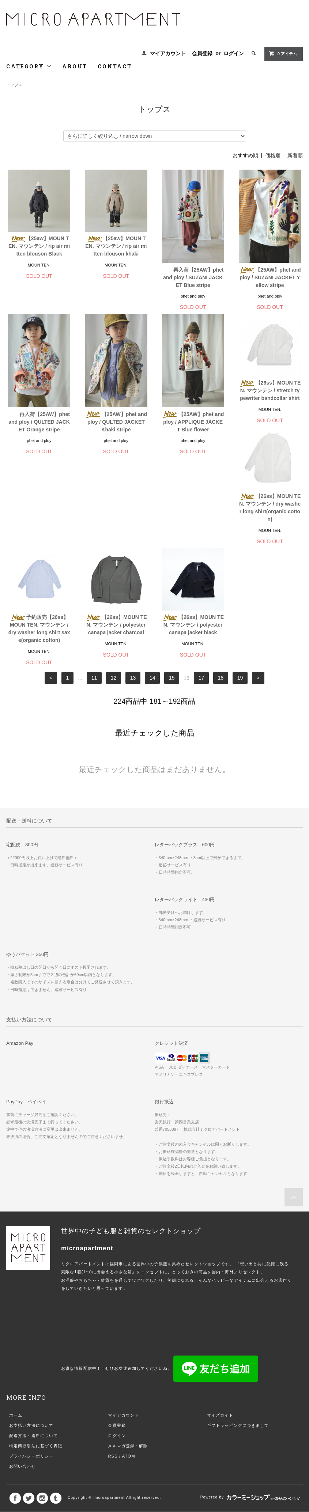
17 (201, 588)
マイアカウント (168, 53)
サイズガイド (220, 1325)
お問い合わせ (22, 1376)
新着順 (295, 155)
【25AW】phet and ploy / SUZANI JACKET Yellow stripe (270, 277)
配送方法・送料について (33, 1345)
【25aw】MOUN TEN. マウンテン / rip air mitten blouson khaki (116, 246)
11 (94, 588)
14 (152, 588)
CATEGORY (29, 66)
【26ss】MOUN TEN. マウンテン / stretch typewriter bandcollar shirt (270, 390)
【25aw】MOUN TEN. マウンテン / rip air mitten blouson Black (39, 246)
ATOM (128, 1366)
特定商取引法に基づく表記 (35, 1356)
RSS (112, 1366)
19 (240, 588)
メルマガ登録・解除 (128, 1356)
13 (133, 588)
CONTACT (115, 66)
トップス (14, 85)
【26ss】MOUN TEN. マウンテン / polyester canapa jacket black (270, 534)
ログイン (233, 53)
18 (221, 588)
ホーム (15, 1325)
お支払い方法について (31, 1335)
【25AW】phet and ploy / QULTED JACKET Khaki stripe (116, 421)
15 (172, 588)
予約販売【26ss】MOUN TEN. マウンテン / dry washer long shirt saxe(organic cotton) (116, 538)
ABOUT (74, 66)
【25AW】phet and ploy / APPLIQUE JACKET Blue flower (193, 421)
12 (114, 588)
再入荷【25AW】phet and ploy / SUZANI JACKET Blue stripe (193, 277)
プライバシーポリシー (31, 1366)
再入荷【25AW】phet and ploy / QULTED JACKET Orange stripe (39, 421)
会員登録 (202, 53)
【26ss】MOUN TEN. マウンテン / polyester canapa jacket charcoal (193, 534)
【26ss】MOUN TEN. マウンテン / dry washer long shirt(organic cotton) (39, 538)
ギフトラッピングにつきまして (238, 1335)
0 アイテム (283, 53)
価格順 (272, 155)
